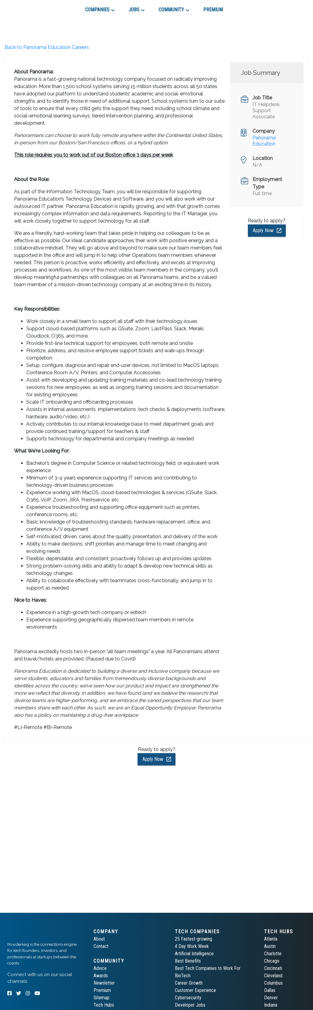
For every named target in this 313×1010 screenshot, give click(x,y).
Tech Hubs (104, 1005)
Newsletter (104, 983)
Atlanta (270, 939)
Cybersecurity (188, 998)
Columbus (273, 983)
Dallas (269, 990)
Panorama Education (264, 141)
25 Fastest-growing (193, 939)
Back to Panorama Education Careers (47, 47)
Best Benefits (188, 961)
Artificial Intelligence (194, 953)
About (99, 939)
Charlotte (273, 953)
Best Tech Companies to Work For (208, 968)
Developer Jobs (190, 1005)
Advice (100, 968)
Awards (101, 976)
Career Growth (189, 983)
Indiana (270, 1005)
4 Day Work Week (192, 946)
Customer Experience (195, 990)
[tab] (29, 7)
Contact (101, 946)
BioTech (182, 976)
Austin (270, 946)
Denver (271, 998)
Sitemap (101, 998)
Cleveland (273, 976)
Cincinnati (273, 968)
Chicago (271, 961)
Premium (102, 990)
